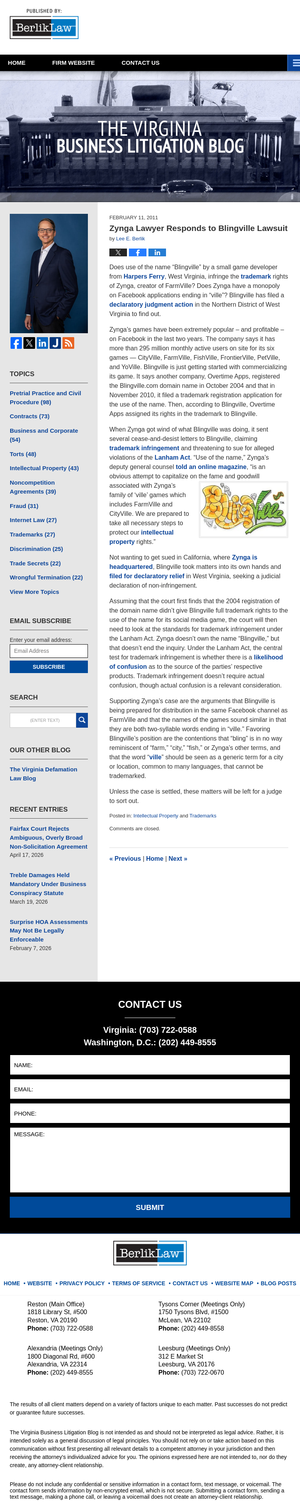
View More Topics (32, 573)
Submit (150, 1181)
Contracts (28, 415)
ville (155, 757)
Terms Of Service (141, 1253)
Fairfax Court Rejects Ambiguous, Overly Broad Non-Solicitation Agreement (46, 816)
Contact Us (189, 1253)
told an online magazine (211, 467)
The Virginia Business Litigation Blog (46, 25)
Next (178, 858)
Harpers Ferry (143, 276)
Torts (22, 442)
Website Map (231, 1253)
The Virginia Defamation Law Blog (47, 754)
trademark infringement (144, 448)
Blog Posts (273, 1253)
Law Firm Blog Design (253, 1487)
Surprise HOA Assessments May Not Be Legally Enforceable (46, 905)
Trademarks (202, 816)
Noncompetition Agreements (47, 473)
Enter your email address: (41, 621)
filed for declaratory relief (146, 576)
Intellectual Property (155, 816)
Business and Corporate (47, 428)
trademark (256, 276)
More (282, 62)
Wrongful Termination (43, 559)
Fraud (23, 491)
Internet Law (31, 505)
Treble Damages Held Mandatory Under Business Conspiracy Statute (45, 860)
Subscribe (49, 648)
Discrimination (34, 532)
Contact (173, 62)
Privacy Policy (89, 1253)
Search (82, 701)
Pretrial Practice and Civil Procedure (43, 397)
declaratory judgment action (151, 304)
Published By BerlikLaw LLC (213, 27)
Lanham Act (172, 457)
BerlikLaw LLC (91, 1486)
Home (27, 62)
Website (95, 62)
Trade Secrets (33, 546)
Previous (125, 858)
